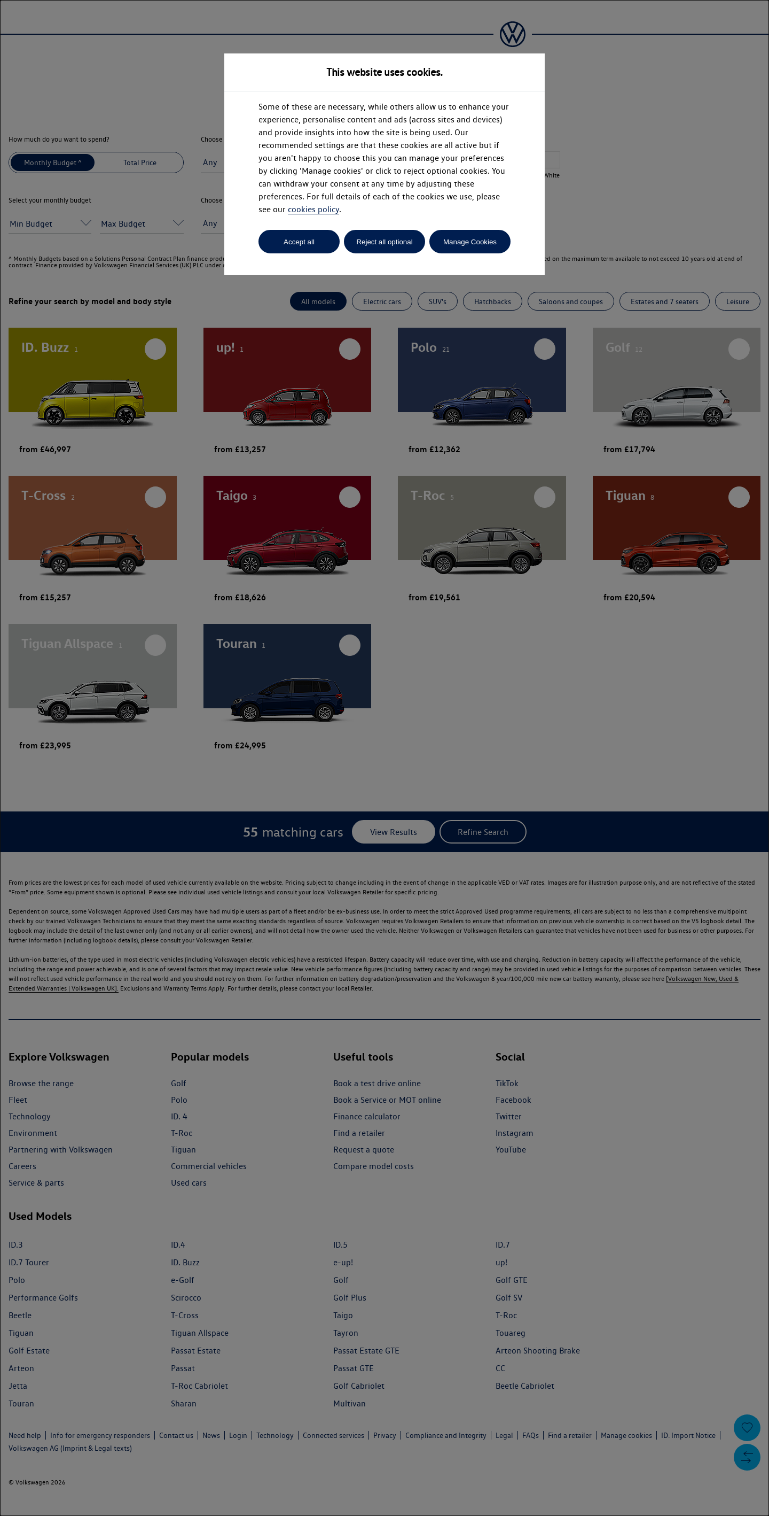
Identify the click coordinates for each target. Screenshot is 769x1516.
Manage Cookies (470, 242)
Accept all (299, 242)
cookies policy (313, 209)
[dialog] (384, 758)
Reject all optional (384, 242)
